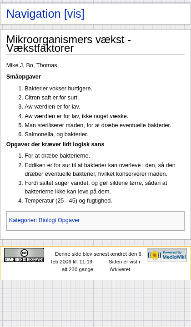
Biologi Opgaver (59, 220)
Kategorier (22, 220)
